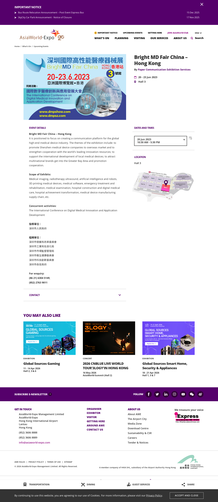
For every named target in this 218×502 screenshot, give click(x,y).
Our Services (159, 37)
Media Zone (135, 423)
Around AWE (96, 425)
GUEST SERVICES (141, 484)
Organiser (94, 409)
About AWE (134, 414)
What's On (101, 37)
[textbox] (160, 141)
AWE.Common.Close (202, 4)
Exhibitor (93, 413)
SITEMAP (68, 462)
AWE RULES (19, 462)
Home (17, 46)
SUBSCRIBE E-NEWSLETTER (30, 394)
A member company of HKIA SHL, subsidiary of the (137, 467)
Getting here (96, 421)
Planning (121, 37)
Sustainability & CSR (140, 433)
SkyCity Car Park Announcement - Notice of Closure (45, 17)
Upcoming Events (41, 46)
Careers (132, 437)
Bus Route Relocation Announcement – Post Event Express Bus (51, 12)
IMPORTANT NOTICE (107, 32)
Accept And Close (186, 495)
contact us (95, 429)
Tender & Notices (138, 442)
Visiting (139, 37)
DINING (91, 484)
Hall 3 (142, 81)
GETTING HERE (155, 32)
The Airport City (137, 419)
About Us (180, 37)
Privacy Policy (154, 495)
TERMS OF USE (54, 462)
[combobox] (197, 32)
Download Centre (138, 428)
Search (199, 38)
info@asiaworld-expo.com (34, 442)
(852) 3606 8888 (28, 432)
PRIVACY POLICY (36, 462)
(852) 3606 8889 (28, 437)
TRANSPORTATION (39, 484)
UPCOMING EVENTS (132, 32)
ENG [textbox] (197, 33)
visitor (92, 417)
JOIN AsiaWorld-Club (178, 32)
